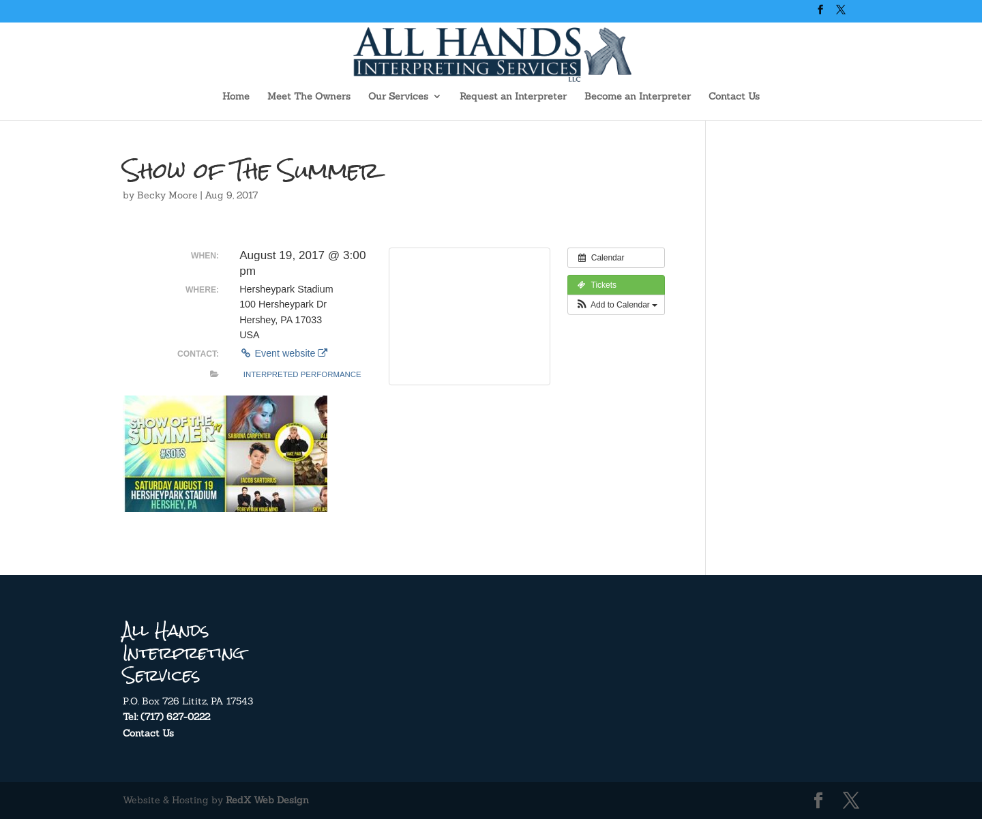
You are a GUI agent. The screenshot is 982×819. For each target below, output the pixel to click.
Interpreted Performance (302, 374)
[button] (616, 304)
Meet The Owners (309, 96)
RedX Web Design (267, 800)
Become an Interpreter (637, 96)
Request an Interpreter (513, 96)
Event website (283, 353)
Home (236, 96)
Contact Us (734, 96)
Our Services (398, 96)
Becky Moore (167, 195)
